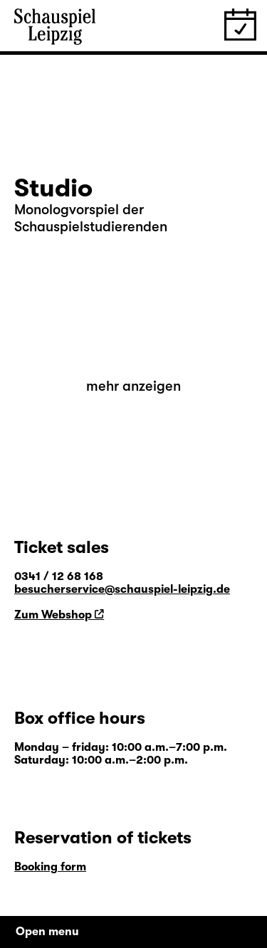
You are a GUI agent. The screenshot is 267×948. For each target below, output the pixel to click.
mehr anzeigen (133, 386)
